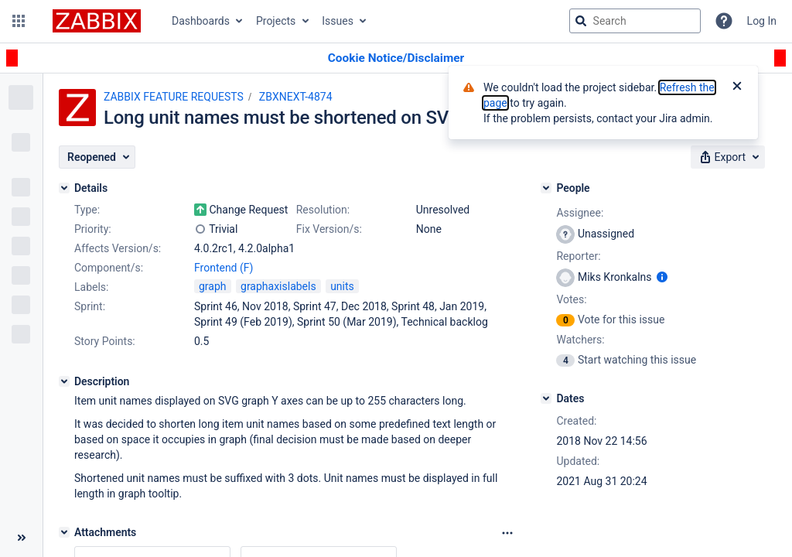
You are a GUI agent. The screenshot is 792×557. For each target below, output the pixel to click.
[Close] (737, 87)
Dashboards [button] (201, 21)
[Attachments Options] (507, 533)
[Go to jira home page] (96, 20)
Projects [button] (275, 21)
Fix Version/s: (329, 229)
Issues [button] (337, 21)
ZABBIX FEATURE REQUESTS (174, 97)
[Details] (64, 188)
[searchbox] (635, 21)
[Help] (724, 21)
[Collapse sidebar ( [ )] (21, 537)
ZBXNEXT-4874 (296, 97)
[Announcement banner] (396, 58)
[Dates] (546, 398)
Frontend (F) (223, 267)
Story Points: (104, 341)
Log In (762, 21)
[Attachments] (64, 532)
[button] (18, 20)
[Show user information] (662, 277)
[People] (546, 188)
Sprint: (89, 306)
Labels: (91, 287)
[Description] (64, 381)
